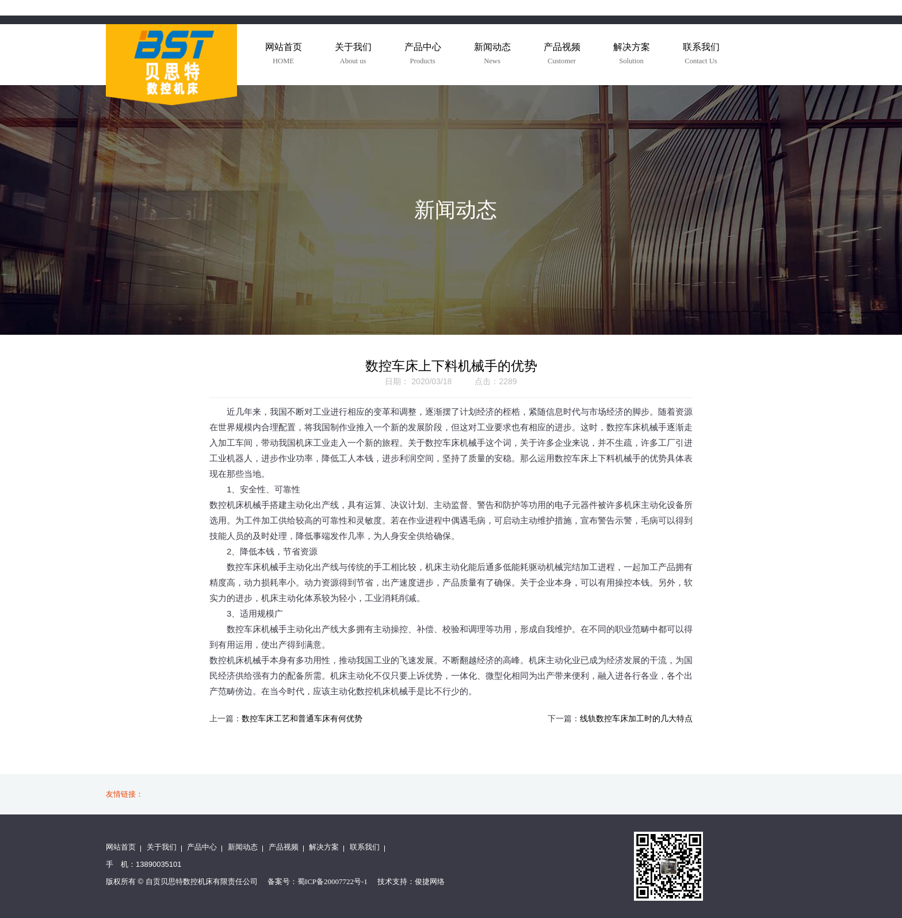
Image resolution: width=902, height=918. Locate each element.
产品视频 (284, 847)
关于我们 (162, 847)
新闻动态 (243, 847)
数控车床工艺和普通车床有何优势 (302, 718)
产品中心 (202, 847)
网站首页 (121, 847)
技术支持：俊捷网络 (411, 881)
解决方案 (324, 847)
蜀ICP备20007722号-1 (332, 881)
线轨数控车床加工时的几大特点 (636, 718)
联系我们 (365, 847)
